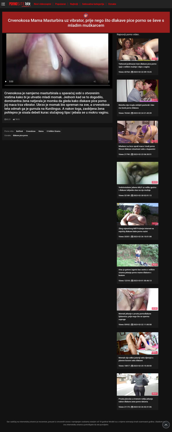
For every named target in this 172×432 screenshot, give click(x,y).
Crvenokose (31, 131)
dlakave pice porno (20, 135)
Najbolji (74, 4)
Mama (41, 131)
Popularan (60, 4)
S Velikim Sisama (53, 131)
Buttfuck (19, 131)
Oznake (112, 4)
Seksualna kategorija (93, 4)
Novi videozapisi (43, 4)
